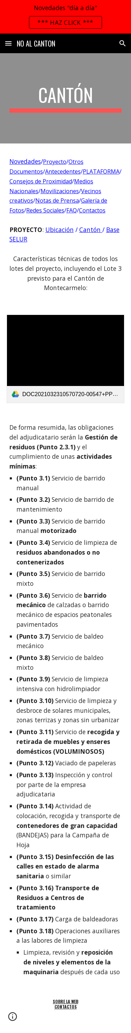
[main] (66, 98)
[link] (66, 359)
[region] (65, 17)
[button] (8, 43)
